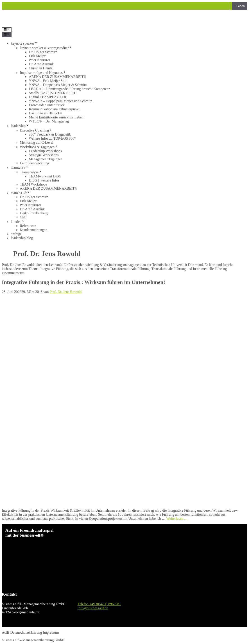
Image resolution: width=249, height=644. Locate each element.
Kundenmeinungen (33, 230)
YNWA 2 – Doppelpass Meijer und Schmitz (60, 101)
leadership (20, 126)
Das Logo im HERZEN (46, 113)
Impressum (51, 632)
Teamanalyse (31, 172)
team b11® (20, 193)
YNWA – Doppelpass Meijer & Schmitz (58, 85)
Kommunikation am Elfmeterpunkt (54, 109)
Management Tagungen (46, 159)
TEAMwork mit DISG (45, 176)
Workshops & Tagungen (39, 147)
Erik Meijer (37, 56)
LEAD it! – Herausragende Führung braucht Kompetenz (69, 89)
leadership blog (22, 238)
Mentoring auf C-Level (36, 142)
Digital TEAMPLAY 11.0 (47, 97)
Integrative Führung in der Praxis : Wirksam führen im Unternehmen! (83, 282)
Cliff (23, 217)
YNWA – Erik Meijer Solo (48, 81)
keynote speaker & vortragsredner (46, 48)
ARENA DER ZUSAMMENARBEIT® (57, 77)
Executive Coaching (36, 130)
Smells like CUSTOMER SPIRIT (53, 93)
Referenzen (28, 226)
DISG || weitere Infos (44, 180)
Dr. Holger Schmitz (43, 52)
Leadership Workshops (45, 151)
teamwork (20, 168)
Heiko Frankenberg (34, 213)
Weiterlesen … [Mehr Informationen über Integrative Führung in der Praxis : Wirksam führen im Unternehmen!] (177, 518)
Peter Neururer (39, 60)
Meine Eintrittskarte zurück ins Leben (56, 117)
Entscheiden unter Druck (47, 105)
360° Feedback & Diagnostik (50, 134)
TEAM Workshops (33, 184)
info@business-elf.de (93, 608)
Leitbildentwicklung (34, 163)
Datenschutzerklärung (26, 632)
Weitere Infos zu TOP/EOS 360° (52, 138)
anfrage (16, 234)
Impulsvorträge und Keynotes (43, 73)
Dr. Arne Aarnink (41, 64)
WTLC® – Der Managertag (49, 121)
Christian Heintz (40, 68)
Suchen (240, 6)
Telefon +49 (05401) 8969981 (99, 604)
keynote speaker (24, 43)
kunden (18, 222)
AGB (5, 632)
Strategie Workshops (44, 155)
